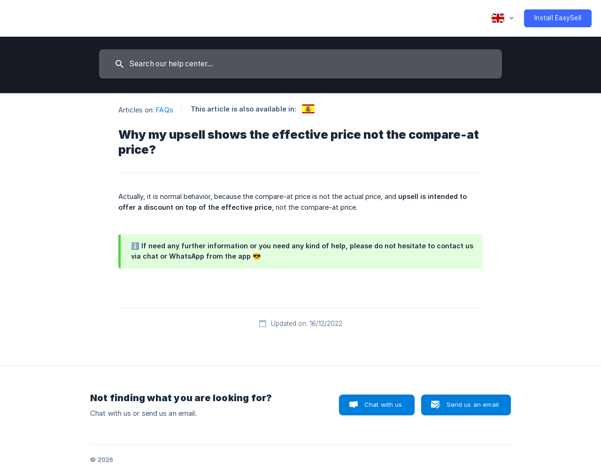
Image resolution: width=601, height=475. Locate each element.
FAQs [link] (164, 110)
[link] (308, 108)
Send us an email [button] (473, 404)
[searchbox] (300, 64)
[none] (502, 18)
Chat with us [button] (383, 404)
